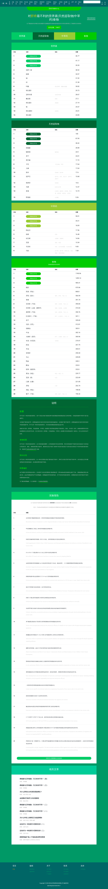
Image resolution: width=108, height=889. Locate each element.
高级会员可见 (33, 56)
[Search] (91, 2)
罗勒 (27, 386)
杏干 (27, 320)
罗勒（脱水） (30, 296)
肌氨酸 (28, 148)
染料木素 (29, 94)
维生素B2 (29, 111)
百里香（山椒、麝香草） (34, 308)
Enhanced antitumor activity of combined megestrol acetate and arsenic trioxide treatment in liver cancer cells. (55, 532)
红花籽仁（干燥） (32, 316)
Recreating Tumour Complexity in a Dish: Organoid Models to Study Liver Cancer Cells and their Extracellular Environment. (58, 522)
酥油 (27, 365)
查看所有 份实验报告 (54, 758)
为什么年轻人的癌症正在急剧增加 (31, 818)
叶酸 (27, 86)
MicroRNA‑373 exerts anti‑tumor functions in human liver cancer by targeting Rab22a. (48, 556)
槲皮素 (28, 99)
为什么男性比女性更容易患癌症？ (31, 792)
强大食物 (26, 3)
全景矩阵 (61, 3)
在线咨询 (66, 874)
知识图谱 (65, 3)
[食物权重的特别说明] (54, 264)
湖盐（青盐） (30, 390)
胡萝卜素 (29, 70)
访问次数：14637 (54, 27)
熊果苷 (28, 183)
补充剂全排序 (48, 3)
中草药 (65, 36)
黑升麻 (28, 160)
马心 (27, 357)
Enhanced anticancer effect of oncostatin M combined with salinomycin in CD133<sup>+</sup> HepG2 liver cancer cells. (58, 580)
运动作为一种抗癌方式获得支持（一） (32, 824)
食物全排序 (55, 3)
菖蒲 (27, 191)
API (76, 2)
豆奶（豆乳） (30, 324)
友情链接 (83, 869)
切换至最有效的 (91, 18)
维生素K (28, 115)
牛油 (27, 332)
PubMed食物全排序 (31, 449)
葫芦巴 (28, 176)
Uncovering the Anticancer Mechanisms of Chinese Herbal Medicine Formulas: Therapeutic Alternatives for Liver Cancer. (58, 591)
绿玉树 (28, 238)
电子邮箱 (66, 869)
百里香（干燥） (31, 304)
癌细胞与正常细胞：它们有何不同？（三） (34, 785)
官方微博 (66, 871)
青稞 (27, 300)
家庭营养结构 (42, 3)
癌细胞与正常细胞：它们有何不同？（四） (34, 779)
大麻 (27, 168)
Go (85, 4)
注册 (102, 3)
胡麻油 (28, 328)
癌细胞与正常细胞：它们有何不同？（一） (34, 811)
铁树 (27, 234)
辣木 (27, 172)
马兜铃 (28, 246)
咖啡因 (28, 152)
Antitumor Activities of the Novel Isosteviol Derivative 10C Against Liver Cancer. (47, 699)
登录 (105, 3)
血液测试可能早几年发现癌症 (29, 798)
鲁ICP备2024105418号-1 (54, 885)
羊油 (27, 349)
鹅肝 (27, 287)
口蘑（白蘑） (30, 382)
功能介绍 (80, 3)
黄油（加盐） (30, 373)
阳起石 (28, 230)
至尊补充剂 (36, 3)
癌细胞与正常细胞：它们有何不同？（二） (34, 805)
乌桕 (27, 251)
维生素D (28, 90)
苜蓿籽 (28, 353)
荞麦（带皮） (30, 291)
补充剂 (17, 3)
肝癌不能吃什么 (54, 8)
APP (72, 2)
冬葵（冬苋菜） (31, 341)
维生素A (28, 103)
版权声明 (32, 871)
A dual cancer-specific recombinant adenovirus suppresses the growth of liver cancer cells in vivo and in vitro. (55, 689)
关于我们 (49, 869)
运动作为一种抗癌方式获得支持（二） (32, 830)
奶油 (27, 345)
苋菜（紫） (29, 377)
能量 (27, 74)
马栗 (27, 187)
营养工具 (21, 3)
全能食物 (31, 3)
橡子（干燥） (30, 394)
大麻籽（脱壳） (31, 337)
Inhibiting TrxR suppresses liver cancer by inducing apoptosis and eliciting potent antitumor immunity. (53, 601)
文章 (69, 3)
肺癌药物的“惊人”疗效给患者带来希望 (32, 837)
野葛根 (28, 197)
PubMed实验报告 (43, 481)
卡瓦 (27, 164)
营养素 (22, 36)
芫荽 (27, 242)
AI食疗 (13, 3)
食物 (10, 3)
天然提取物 (43, 36)
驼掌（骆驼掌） (31, 369)
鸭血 (27, 361)
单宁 (27, 156)
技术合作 (49, 871)
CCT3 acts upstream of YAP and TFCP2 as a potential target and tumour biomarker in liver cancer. (52, 721)
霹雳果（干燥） (31, 312)
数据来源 (32, 869)
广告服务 (49, 874)
